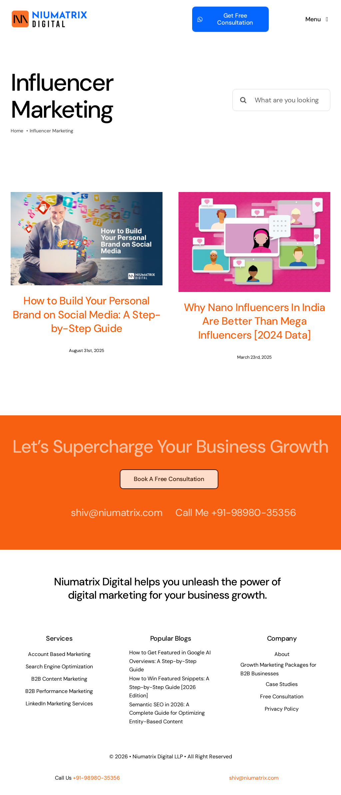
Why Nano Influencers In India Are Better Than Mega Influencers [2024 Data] (243, 321)
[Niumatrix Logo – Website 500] (49, 12)
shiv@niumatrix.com (114, 508)
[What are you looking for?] (281, 100)
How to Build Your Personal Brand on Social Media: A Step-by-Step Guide (87, 314)
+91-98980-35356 (250, 508)
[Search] (243, 100)
